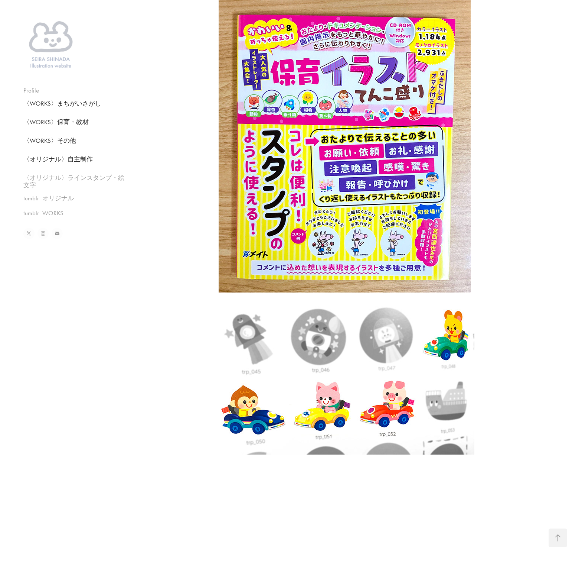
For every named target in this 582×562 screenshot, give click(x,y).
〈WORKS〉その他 (49, 140)
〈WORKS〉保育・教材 (56, 122)
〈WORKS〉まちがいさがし (62, 103)
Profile (31, 90)
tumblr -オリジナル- (49, 198)
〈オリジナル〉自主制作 (58, 159)
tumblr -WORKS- (44, 213)
